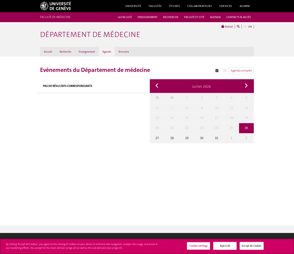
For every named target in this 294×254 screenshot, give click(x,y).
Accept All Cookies (251, 247)
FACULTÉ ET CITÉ (194, 17)
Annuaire (123, 51)
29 (157, 97)
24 (216, 128)
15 (187, 117)
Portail (227, 27)
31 (216, 138)
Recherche (65, 51)
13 (157, 117)
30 (172, 97)
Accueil (48, 51)
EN (250, 27)
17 (216, 117)
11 (231, 107)
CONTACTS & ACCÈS (238, 17)
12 (246, 107)
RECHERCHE (170, 17)
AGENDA (215, 17)
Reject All (225, 247)
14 (172, 117)
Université (133, 6)
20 (157, 128)
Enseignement (87, 51)
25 (231, 128)
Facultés (155, 6)
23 (201, 128)
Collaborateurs (199, 6)
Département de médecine (90, 34)
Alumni (245, 6)
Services (225, 6)
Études (174, 6)
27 (157, 138)
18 (231, 117)
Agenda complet (241, 70)
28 (172, 138)
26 (246, 128)
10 (216, 107)
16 (201, 117)
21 (172, 128)
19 (246, 117)
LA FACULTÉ (125, 17)
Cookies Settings (198, 247)
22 (187, 128)
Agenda (106, 51)
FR (245, 27)
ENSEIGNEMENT (148, 17)
